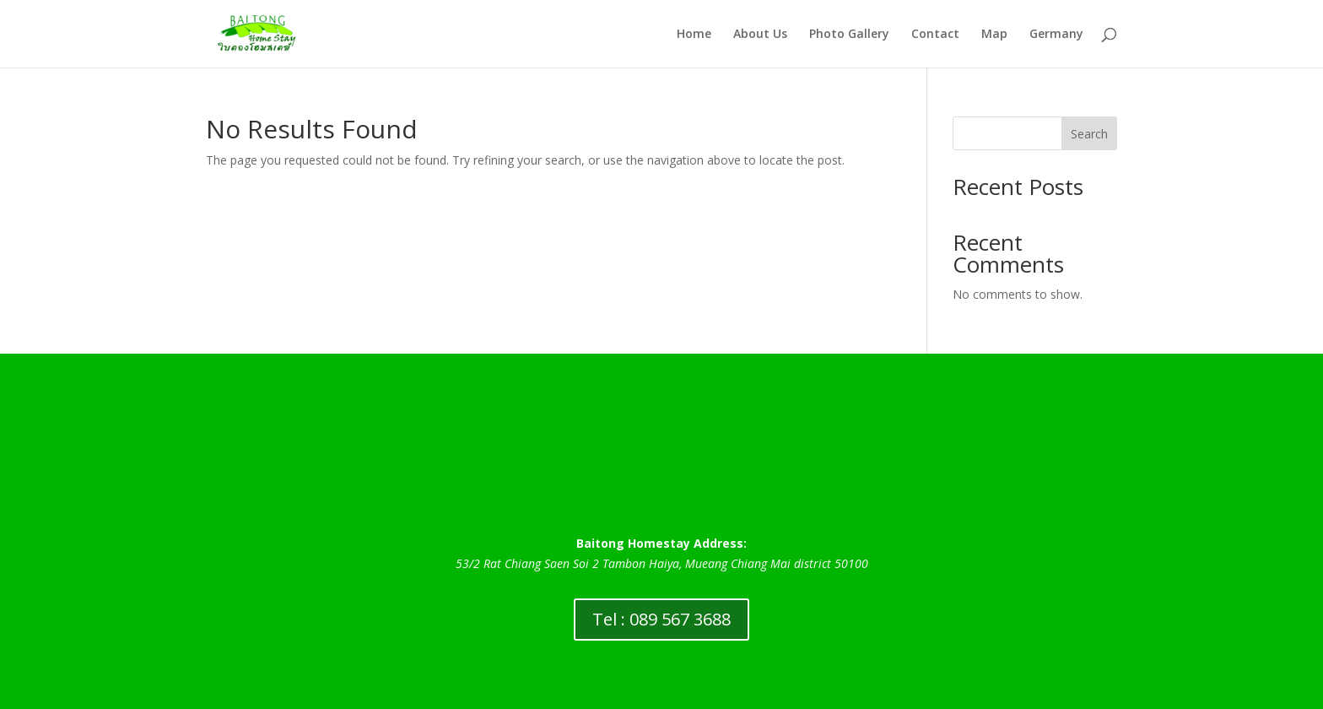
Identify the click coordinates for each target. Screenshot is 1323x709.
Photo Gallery (849, 34)
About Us (760, 34)
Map (994, 34)
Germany (1056, 34)
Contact (935, 34)
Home (694, 34)
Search (1089, 134)
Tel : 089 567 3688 (661, 619)
